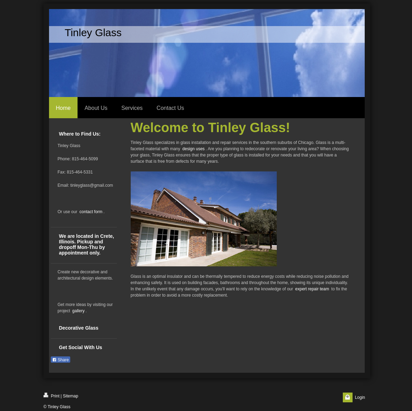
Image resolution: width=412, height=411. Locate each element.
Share (60, 359)
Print (51, 395)
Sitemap (70, 396)
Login (360, 397)
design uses (194, 148)
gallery (78, 310)
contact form (91, 211)
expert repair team (312, 289)
